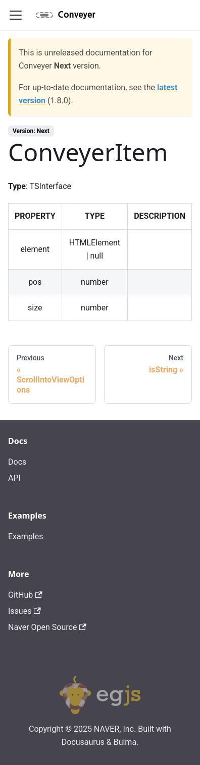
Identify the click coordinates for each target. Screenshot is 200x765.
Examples (25, 536)
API (14, 478)
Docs (17, 462)
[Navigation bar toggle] (15, 15)
